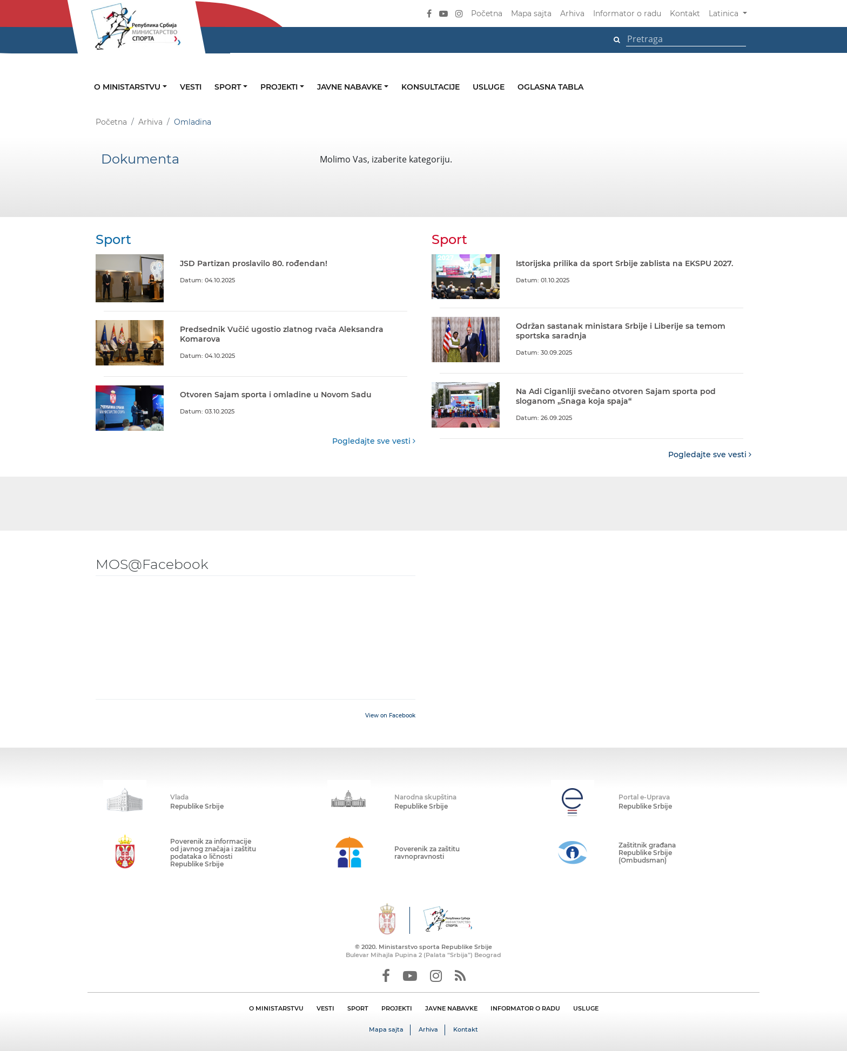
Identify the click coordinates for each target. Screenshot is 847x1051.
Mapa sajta (531, 13)
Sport (228, 87)
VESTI (325, 1008)
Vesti (190, 87)
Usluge (489, 87)
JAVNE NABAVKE (451, 1008)
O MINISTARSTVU (276, 1008)
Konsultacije (430, 87)
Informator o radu (627, 13)
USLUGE (586, 1008)
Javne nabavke (350, 87)
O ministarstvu (128, 87)
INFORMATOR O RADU (525, 1008)
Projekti (280, 87)
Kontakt (685, 13)
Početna (486, 13)
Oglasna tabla (550, 87)
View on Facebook (390, 715)
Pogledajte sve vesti (373, 441)
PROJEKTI (396, 1008)
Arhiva (572, 13)
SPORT (357, 1008)
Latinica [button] (725, 13)
